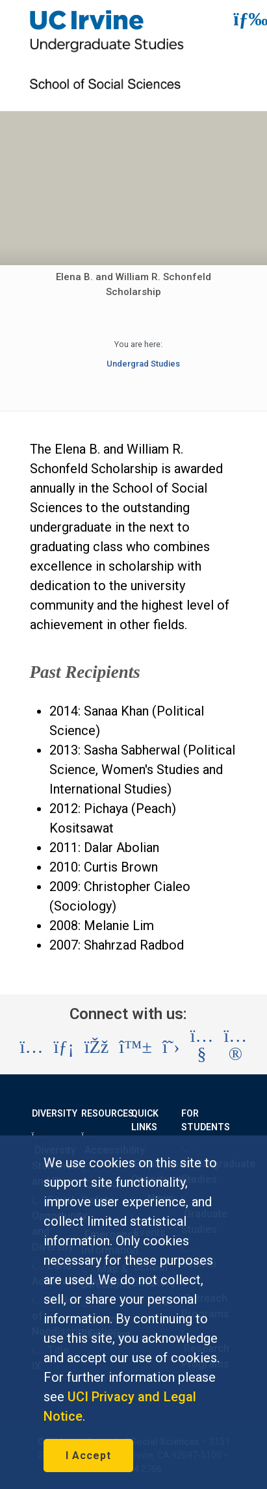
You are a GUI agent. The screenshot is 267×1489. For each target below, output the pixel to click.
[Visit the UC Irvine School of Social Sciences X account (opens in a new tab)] (171, 1047)
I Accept (88, 1455)
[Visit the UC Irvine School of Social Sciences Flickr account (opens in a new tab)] (236, 1047)
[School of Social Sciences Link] (108, 93)
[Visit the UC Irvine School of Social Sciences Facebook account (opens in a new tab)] (96, 1047)
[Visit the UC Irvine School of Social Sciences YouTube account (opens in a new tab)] (202, 1047)
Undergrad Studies (143, 364)
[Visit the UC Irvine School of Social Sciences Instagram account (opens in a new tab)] (32, 1047)
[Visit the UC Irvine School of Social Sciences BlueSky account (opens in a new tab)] (135, 1047)
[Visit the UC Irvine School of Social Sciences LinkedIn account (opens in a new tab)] (63, 1047)
